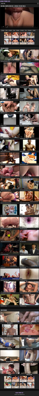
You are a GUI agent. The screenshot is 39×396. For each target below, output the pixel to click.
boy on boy (30, 30)
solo (6, 30)
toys (14, 30)
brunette (10, 30)
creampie (22, 30)
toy (26, 30)
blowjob (3, 30)
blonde (34, 30)
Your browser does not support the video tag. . (19, 18)
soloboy (18, 30)
